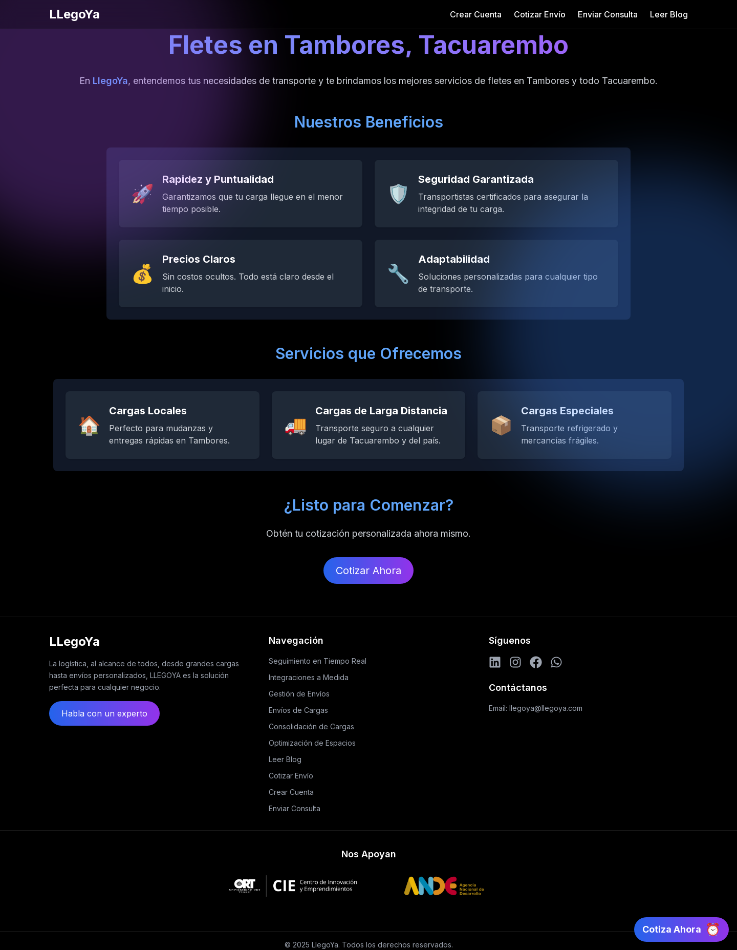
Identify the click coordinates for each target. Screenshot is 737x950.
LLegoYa (74, 14)
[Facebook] (536, 662)
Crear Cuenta (476, 14)
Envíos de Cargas (298, 710)
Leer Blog (669, 14)
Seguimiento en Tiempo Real (317, 661)
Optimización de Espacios (312, 742)
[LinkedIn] (495, 662)
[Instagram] (515, 662)
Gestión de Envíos (299, 693)
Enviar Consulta (608, 14)
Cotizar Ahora (368, 570)
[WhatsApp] (556, 662)
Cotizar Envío (540, 14)
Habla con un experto (104, 713)
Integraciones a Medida (309, 677)
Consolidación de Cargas (311, 726)
